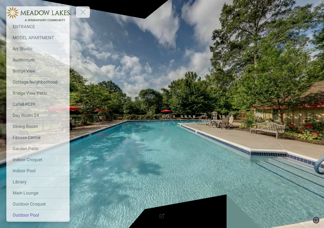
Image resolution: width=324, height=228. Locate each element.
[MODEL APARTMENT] (38, 37)
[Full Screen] (162, 216)
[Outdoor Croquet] (38, 204)
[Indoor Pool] (38, 170)
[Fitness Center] (38, 137)
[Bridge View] (38, 71)
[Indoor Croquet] (38, 159)
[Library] (38, 181)
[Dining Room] (38, 126)
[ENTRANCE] (38, 26)
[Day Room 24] (38, 115)
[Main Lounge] (38, 192)
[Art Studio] (38, 48)
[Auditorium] (38, 59)
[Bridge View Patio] (38, 93)
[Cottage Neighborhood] (38, 82)
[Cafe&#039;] (38, 104)
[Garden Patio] (38, 148)
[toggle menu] (83, 12)
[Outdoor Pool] (38, 215)
